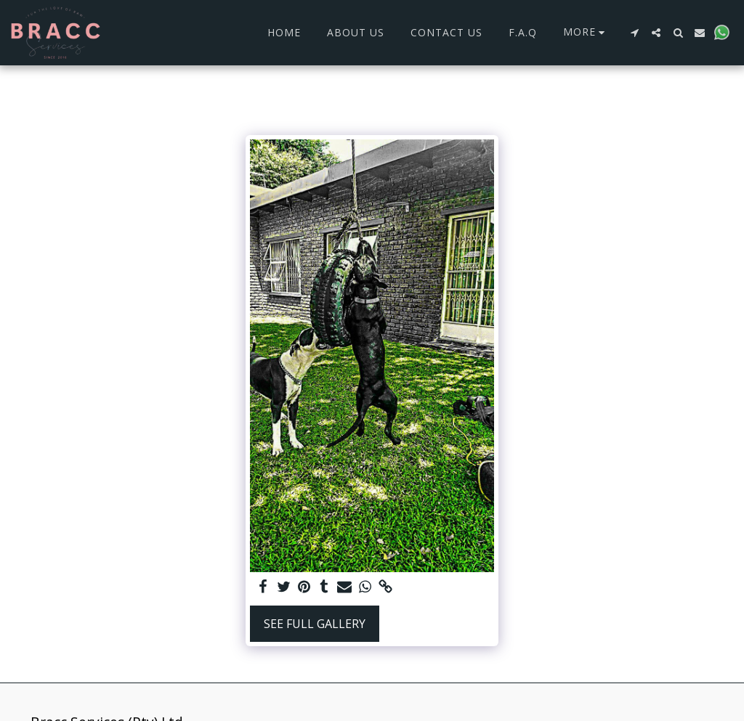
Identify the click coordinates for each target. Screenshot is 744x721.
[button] (634, 33)
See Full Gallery (314, 624)
